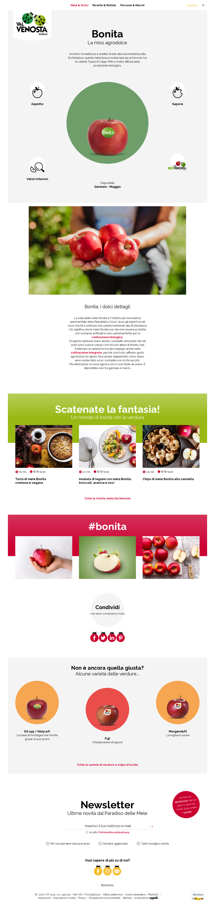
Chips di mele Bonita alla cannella (168, 479)
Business (192, 5)
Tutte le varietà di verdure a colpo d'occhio (107, 764)
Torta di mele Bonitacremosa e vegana (30, 480)
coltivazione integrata (86, 352)
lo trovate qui (158, 859)
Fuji (107, 738)
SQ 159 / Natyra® (37, 731)
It (203, 5)
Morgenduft (178, 731)
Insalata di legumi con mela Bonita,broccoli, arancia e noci (105, 480)
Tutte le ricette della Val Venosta (107, 498)
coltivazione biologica (107, 337)
